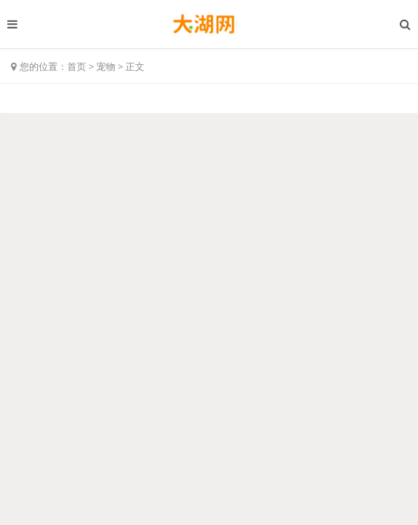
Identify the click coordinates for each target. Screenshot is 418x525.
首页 (76, 66)
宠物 (105, 66)
